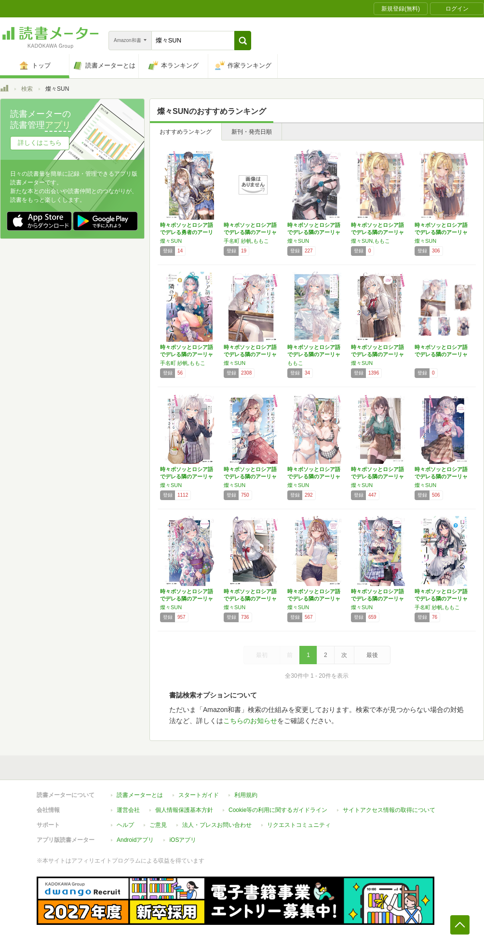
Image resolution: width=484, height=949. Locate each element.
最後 (372, 655)
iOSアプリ (182, 840)
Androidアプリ (135, 840)
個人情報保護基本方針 (184, 810)
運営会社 (128, 810)
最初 (262, 655)
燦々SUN (171, 241)
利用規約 (245, 795)
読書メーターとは (140, 795)
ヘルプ (125, 825)
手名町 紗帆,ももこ (246, 241)
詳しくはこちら (40, 142)
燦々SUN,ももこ (370, 241)
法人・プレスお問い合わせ (217, 825)
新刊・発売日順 (251, 131)
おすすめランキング (186, 131)
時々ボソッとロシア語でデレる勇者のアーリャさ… (186, 232)
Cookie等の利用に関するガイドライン (278, 810)
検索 (27, 88)
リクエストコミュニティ (299, 825)
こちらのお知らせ (250, 721)
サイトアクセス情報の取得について (389, 810)
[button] (242, 40)
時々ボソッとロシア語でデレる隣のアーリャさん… (250, 232)
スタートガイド (198, 795)
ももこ (295, 363)
